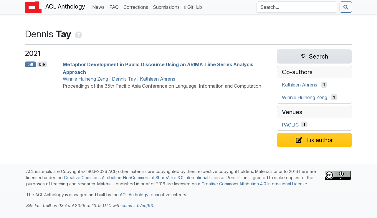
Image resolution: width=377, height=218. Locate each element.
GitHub (193, 7)
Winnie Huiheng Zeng (85, 79)
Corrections (137, 6)
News (99, 6)
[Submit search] (346, 7)
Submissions (167, 6)
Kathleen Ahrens (157, 79)
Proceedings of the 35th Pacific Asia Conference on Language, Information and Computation (162, 86)
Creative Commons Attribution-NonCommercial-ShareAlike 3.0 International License (144, 177)
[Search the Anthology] (297, 7)
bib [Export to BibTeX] (42, 64)
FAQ (115, 6)
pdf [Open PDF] (30, 64)
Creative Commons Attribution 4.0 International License (254, 183)
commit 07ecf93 (137, 205)
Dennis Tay (124, 79)
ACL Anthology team (139, 194)
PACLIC (290, 124)
